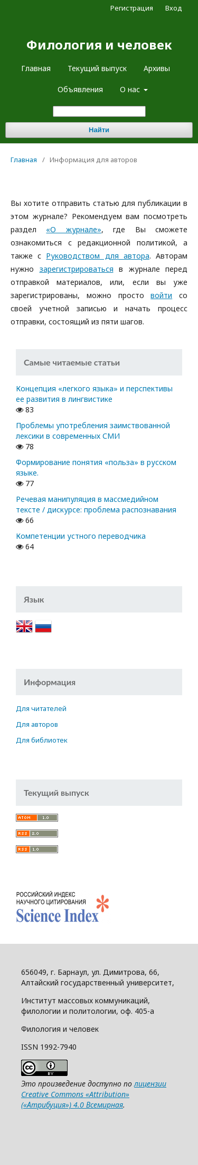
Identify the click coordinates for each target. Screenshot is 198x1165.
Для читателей (41, 708)
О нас (131, 89)
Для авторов (37, 724)
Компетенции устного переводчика (81, 536)
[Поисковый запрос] (99, 111)
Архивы (157, 68)
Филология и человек (99, 44)
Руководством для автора (97, 256)
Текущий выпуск (97, 68)
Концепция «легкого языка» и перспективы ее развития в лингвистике (94, 393)
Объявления (80, 89)
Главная (36, 68)
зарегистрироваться (77, 269)
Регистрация (131, 8)
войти (161, 295)
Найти (99, 130)
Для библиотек (42, 740)
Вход (173, 8)
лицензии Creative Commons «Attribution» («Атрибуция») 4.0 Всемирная (93, 1094)
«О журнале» (73, 229)
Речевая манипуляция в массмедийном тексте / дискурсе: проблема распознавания (96, 504)
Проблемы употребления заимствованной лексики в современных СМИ (93, 430)
